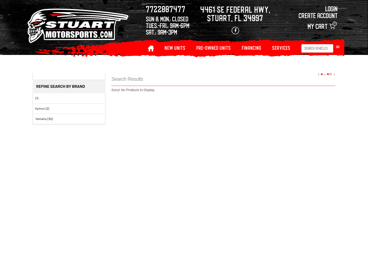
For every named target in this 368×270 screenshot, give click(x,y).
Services (281, 47)
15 (330, 74)
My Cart (321, 26)
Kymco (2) (42, 108)
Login (331, 8)
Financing (251, 47)
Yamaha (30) (44, 119)
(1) (36, 98)
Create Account (318, 15)
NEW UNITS (175, 47)
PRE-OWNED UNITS (213, 47)
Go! (338, 47)
